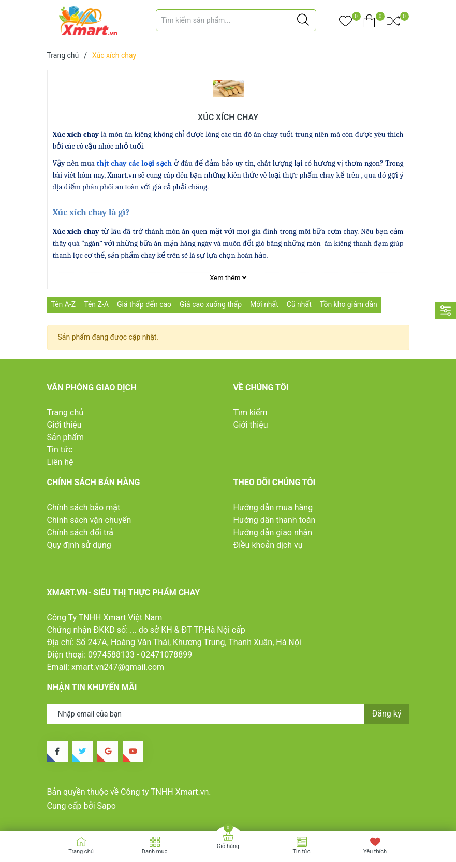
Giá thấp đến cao (144, 304)
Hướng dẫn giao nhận (273, 532)
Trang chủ (65, 412)
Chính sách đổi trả (80, 532)
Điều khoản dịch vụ (268, 545)
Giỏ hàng (228, 846)
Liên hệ (60, 462)
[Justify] (303, 20)
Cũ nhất (299, 304)
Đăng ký (387, 714)
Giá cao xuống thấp (211, 304)
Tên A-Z (63, 304)
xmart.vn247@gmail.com (117, 667)
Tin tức (60, 450)
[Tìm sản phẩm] (236, 20)
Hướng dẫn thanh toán (274, 520)
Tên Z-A (96, 304)
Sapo (106, 806)
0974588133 (111, 655)
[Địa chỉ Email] (228, 714)
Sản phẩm (65, 437)
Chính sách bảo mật (84, 508)
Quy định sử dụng (79, 545)
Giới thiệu (64, 425)
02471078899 (166, 655)
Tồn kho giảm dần (348, 304)
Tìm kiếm (250, 412)
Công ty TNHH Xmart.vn (165, 792)
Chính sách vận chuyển (89, 520)
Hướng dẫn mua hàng (273, 508)
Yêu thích (375, 851)
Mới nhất (264, 304)
